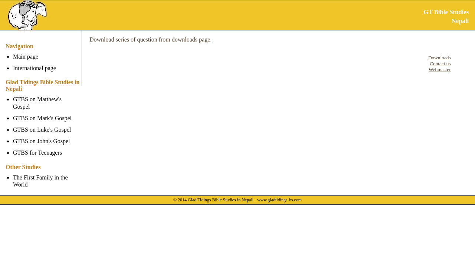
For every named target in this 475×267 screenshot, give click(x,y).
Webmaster (440, 69)
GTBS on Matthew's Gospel (46, 99)
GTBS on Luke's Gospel (42, 122)
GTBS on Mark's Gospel (42, 111)
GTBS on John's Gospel (41, 134)
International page (34, 68)
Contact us (440, 63)
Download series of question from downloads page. (150, 39)
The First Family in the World (40, 173)
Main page (25, 56)
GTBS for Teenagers (37, 145)
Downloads (439, 57)
